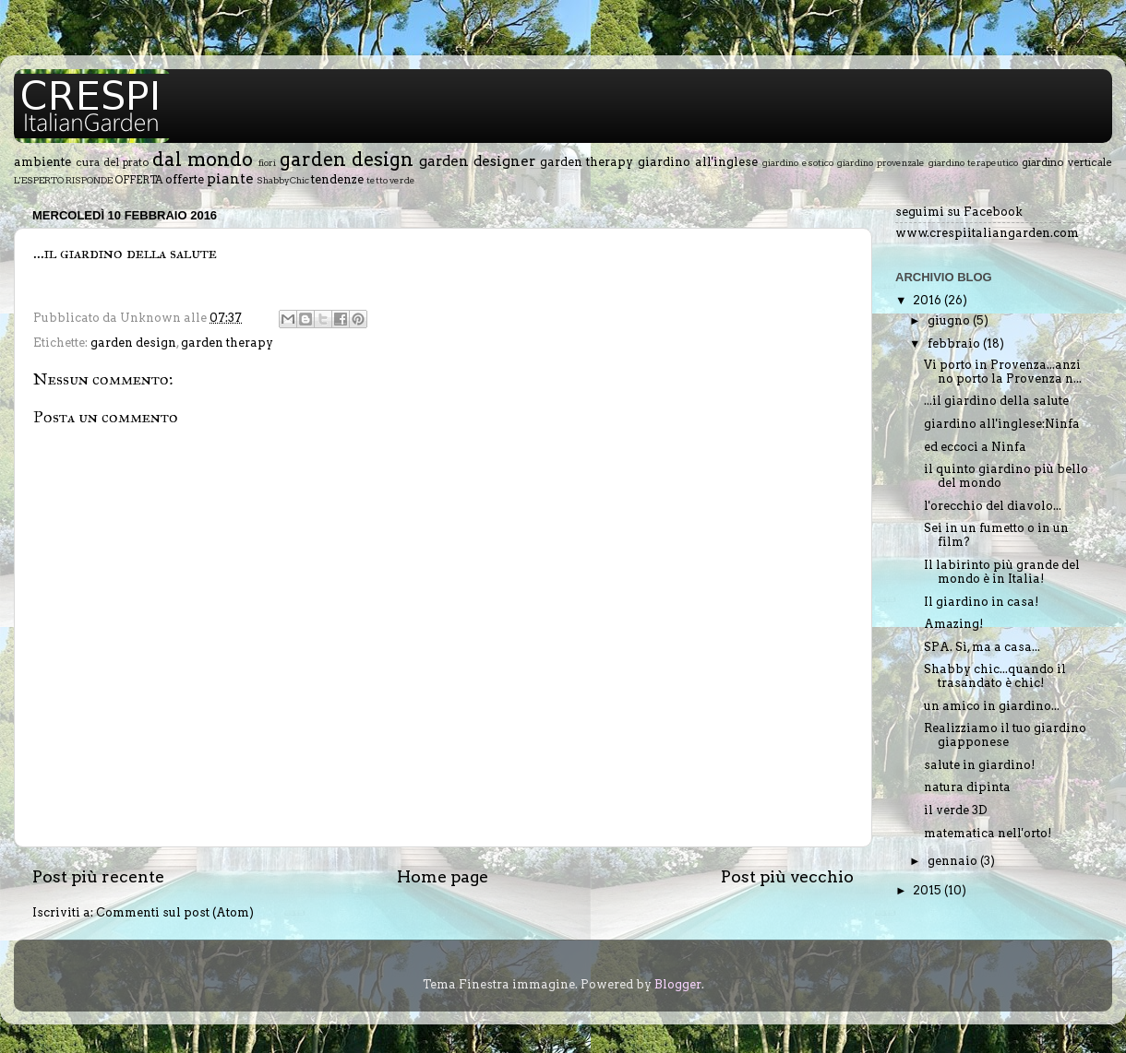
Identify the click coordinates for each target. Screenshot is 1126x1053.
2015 (928, 890)
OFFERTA (138, 179)
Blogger (677, 984)
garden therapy (587, 162)
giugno (950, 320)
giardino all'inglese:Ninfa (1002, 424)
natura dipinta (967, 787)
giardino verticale (1067, 162)
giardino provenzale (881, 162)
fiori (267, 162)
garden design (346, 159)
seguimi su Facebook (959, 212)
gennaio (954, 861)
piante (230, 178)
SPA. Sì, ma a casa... (982, 647)
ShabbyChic (283, 179)
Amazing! (953, 624)
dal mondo (202, 159)
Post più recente (98, 876)
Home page (442, 876)
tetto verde (390, 179)
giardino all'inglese (698, 162)
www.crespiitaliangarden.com (987, 233)
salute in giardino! (979, 765)
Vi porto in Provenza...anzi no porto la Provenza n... (1003, 371)
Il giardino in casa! (981, 602)
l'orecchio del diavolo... (992, 506)
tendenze (337, 179)
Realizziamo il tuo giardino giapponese (1005, 735)
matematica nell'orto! (987, 833)
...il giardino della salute (996, 401)
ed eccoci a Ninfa (975, 447)
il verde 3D (956, 810)
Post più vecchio (787, 876)
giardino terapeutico (973, 162)
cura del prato (113, 162)
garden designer (477, 161)
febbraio (955, 343)
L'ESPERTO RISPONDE (63, 179)
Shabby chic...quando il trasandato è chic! (995, 676)
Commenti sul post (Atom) (175, 912)
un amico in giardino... (992, 706)
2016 (928, 300)
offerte (184, 179)
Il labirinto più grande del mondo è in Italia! (1002, 572)
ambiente (42, 162)
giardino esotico (797, 162)
